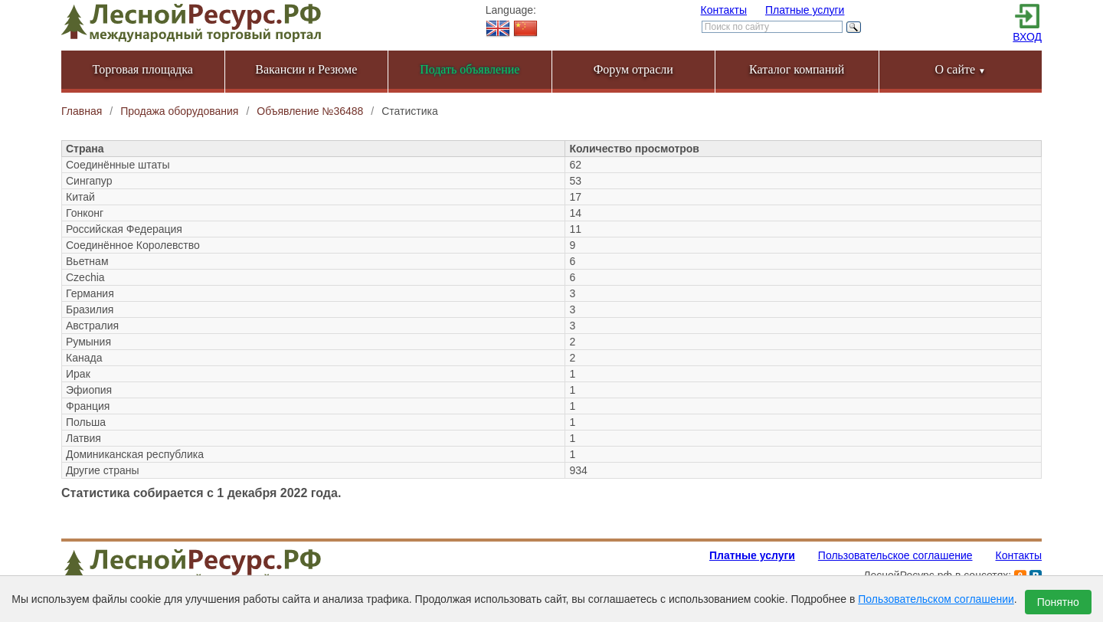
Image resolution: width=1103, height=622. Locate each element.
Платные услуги (805, 10)
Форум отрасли (633, 69)
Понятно (1058, 602)
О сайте (960, 69)
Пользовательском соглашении (936, 599)
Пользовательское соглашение (895, 555)
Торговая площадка (143, 69)
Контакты (724, 10)
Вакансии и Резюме (306, 69)
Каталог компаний (796, 69)
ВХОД (1027, 37)
